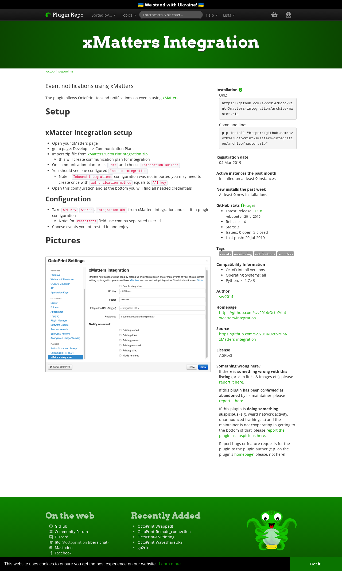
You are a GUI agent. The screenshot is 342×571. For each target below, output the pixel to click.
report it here (231, 382)
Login (250, 206)
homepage (243, 454)
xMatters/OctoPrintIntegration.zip (118, 153)
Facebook (63, 552)
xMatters (170, 97)
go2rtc (143, 547)
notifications (265, 254)
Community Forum (71, 531)
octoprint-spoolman (60, 71)
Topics (128, 15)
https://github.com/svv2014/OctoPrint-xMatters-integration (253, 315)
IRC (58, 542)
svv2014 (226, 296)
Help (212, 15)
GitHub (61, 526)
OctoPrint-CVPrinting (156, 536)
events (225, 254)
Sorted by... (104, 15)
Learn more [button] (170, 564)
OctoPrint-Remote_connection (164, 531)
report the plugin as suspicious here (252, 433)
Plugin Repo (64, 15)
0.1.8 (258, 210)
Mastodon (64, 547)
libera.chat (97, 542)
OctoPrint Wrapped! (155, 526)
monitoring (243, 254)
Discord (61, 536)
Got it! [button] (315, 564)
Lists (229, 15)
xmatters (285, 254)
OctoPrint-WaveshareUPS (160, 542)
